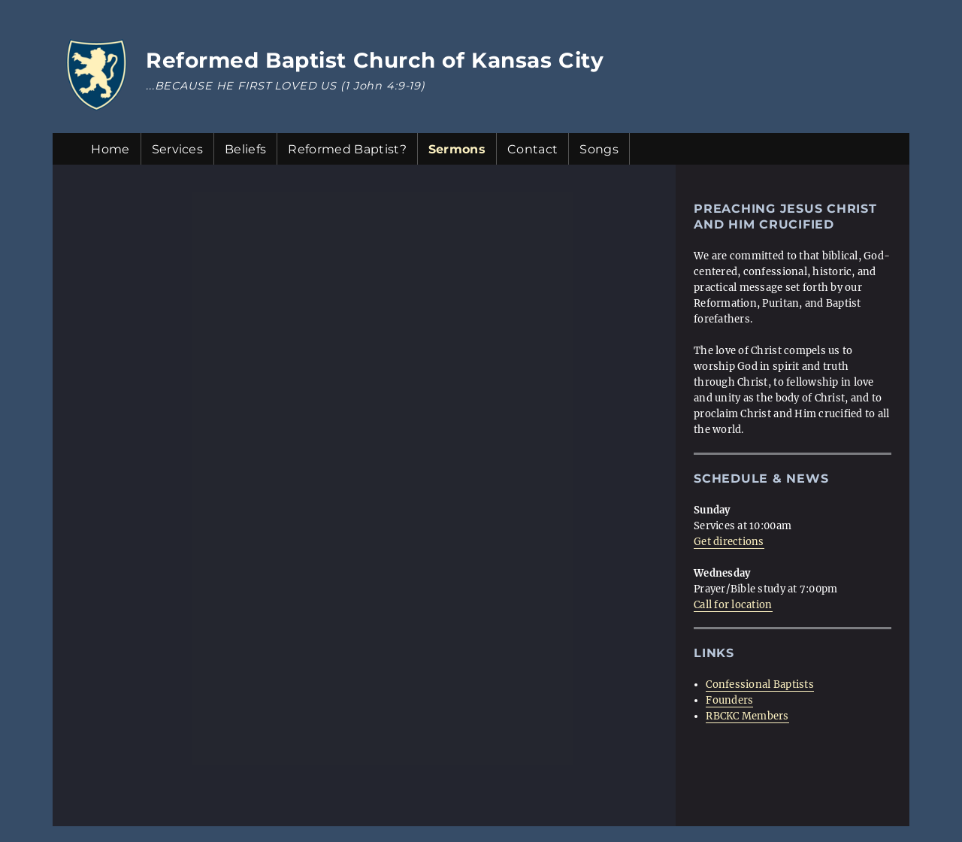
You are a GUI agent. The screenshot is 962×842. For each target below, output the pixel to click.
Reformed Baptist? (347, 149)
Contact (532, 149)
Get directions (729, 541)
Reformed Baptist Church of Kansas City (375, 60)
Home (110, 149)
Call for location (733, 604)
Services (178, 149)
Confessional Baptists (759, 684)
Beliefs (245, 149)
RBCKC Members (747, 716)
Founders (729, 700)
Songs (599, 149)
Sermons (457, 149)
